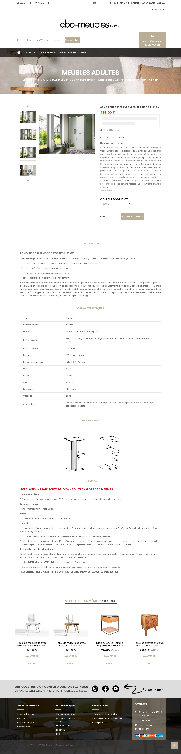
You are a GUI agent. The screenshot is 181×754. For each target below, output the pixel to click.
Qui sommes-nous (65, 714)
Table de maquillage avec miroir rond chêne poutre (71, 644)
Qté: (102, 216)
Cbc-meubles (30, 79)
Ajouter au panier (132, 216)
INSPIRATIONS (47, 52)
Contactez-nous (27, 714)
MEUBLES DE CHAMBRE (62, 79)
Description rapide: (111, 143)
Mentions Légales (64, 725)
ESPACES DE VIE (68, 52)
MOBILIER (45, 79)
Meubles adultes (104, 79)
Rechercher (72, 40)
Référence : (106, 137)
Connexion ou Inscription (106, 714)
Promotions (24, 726)
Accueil (19, 52)
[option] (28, 117)
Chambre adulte (84, 79)
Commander (43, 3)
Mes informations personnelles (109, 718)
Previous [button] (27, 106)
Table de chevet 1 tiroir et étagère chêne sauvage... (110, 644)
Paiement (60, 729)
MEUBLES (30, 52)
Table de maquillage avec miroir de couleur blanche (32, 644)
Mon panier (99, 722)
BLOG (84, 52)
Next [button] (27, 180)
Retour (22, 718)
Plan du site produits (29, 722)
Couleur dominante (114, 199)
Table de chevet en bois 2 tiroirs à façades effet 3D (149, 644)
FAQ (58, 734)
